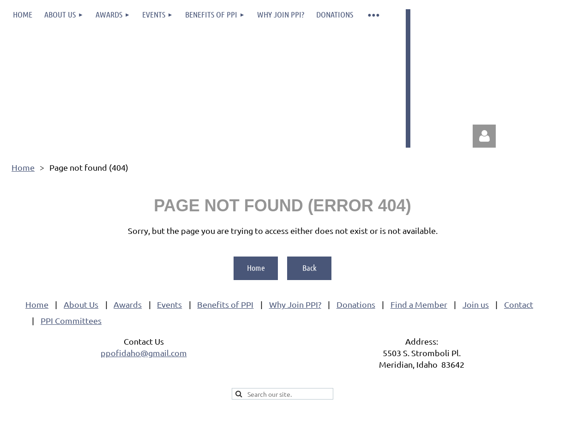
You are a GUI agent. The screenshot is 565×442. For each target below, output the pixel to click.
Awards (128, 304)
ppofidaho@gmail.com (144, 353)
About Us (81, 304)
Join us (476, 304)
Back (309, 268)
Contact (518, 304)
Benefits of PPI (225, 304)
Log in (484, 136)
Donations (356, 304)
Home (23, 167)
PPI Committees (71, 320)
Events (169, 304)
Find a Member (419, 304)
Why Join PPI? (295, 304)
